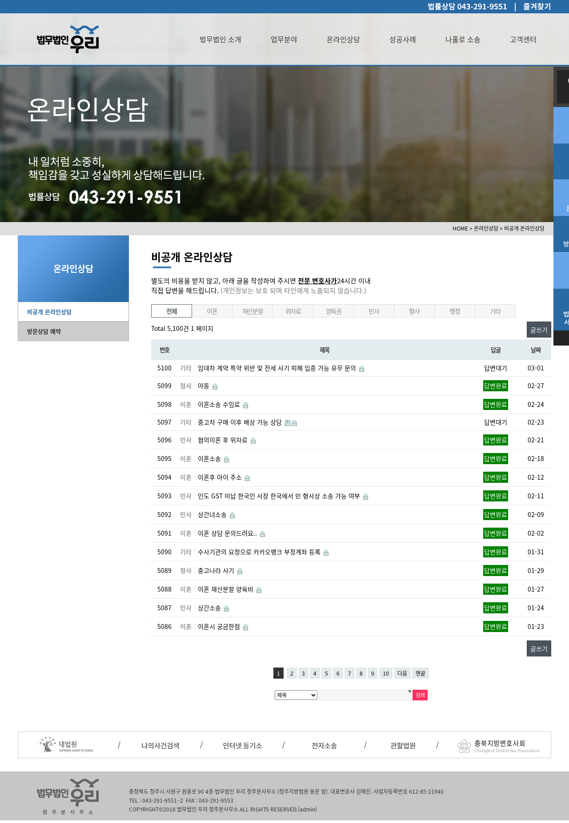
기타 (495, 310)
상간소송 (210, 607)
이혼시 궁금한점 (220, 626)
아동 (204, 385)
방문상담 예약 (44, 331)
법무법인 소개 (220, 39)
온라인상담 (343, 39)
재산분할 (252, 310)
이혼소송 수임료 (220, 404)
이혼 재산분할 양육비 (226, 588)
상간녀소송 (213, 514)
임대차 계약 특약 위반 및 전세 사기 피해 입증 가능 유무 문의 (278, 367)
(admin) (307, 809)
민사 (374, 310)
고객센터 (523, 39)
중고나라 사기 (217, 570)
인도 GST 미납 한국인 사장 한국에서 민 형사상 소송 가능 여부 (280, 495)
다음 (402, 673)
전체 (171, 310)
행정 (454, 310)
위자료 (293, 310)
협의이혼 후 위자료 (223, 439)
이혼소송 (210, 458)
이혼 (212, 310)
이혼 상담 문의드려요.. (228, 533)
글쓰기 (539, 329)
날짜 (535, 350)
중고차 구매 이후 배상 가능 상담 (241, 421)
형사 (414, 310)
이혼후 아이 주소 (221, 477)
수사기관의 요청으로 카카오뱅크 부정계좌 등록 (260, 551)
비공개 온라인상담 (49, 311)
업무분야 (284, 39)
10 (386, 673)
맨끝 (420, 673)
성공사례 (402, 39)
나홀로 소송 (463, 39)
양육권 (333, 310)
